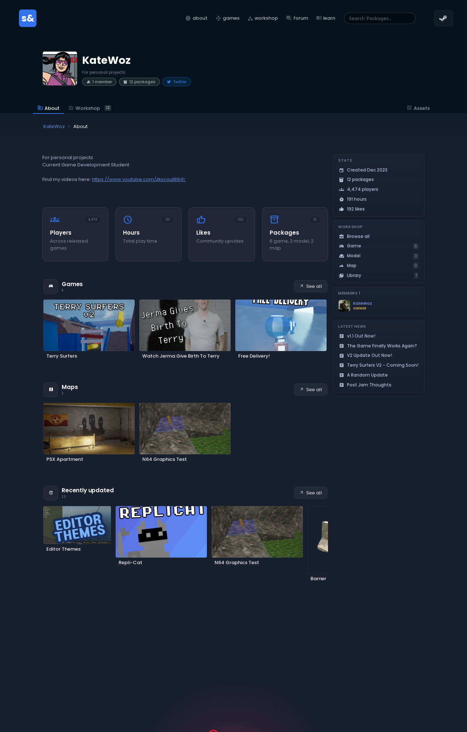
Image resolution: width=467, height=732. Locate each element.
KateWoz (362, 303)
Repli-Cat (130, 562)
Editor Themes (63, 549)
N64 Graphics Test (164, 459)
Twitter (176, 82)
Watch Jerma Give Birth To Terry (181, 355)
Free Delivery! (254, 355)
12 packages (139, 82)
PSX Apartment (64, 459)
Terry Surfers (61, 355)
